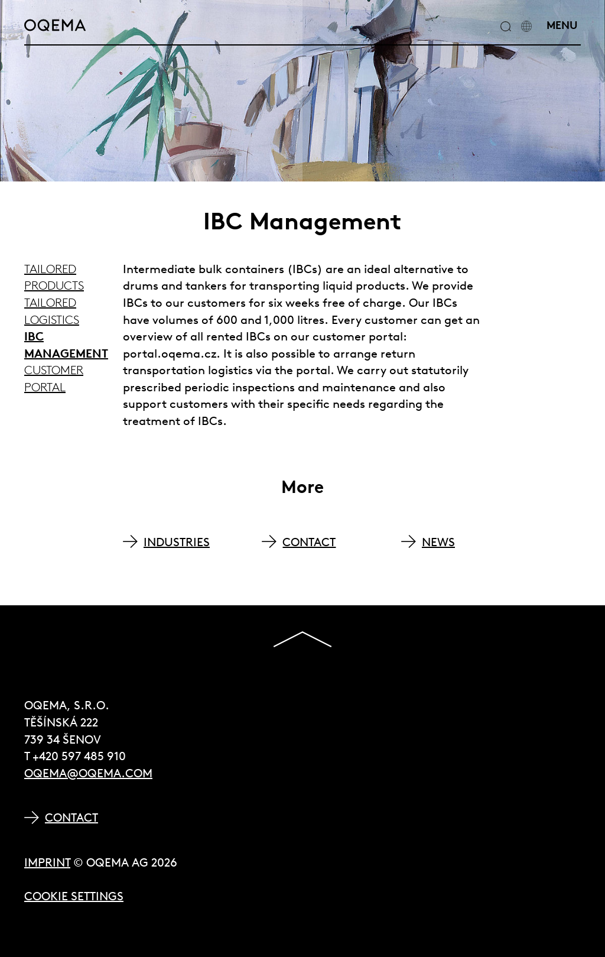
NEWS (438, 541)
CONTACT (309, 541)
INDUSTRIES (177, 541)
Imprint (47, 862)
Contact (71, 817)
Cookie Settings (73, 895)
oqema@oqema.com (88, 772)
